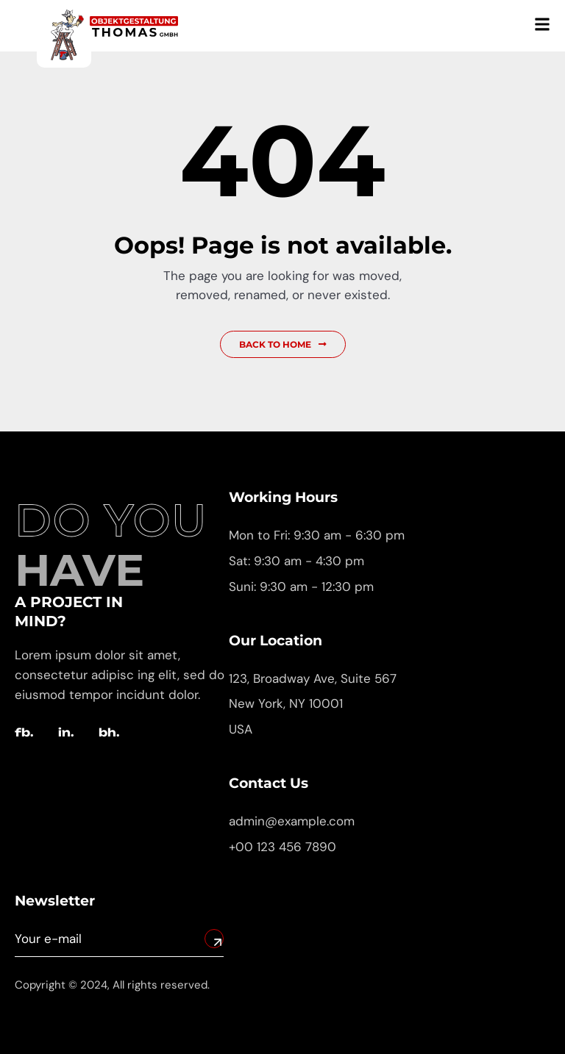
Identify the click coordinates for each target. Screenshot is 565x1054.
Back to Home (283, 344)
